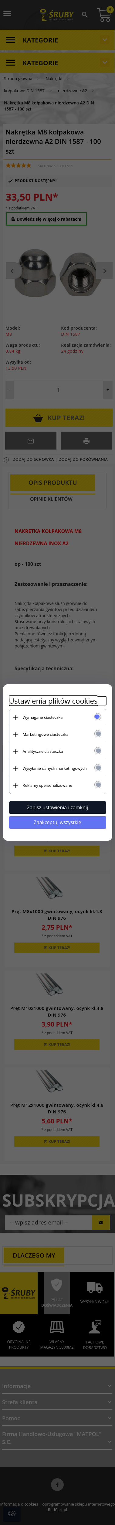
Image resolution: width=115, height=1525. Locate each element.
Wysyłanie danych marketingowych (55, 768)
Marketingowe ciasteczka (46, 734)
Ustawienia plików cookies (53, 700)
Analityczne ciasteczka (43, 751)
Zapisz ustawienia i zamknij (57, 807)
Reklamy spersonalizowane (48, 785)
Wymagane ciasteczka (43, 717)
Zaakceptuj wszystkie (57, 822)
